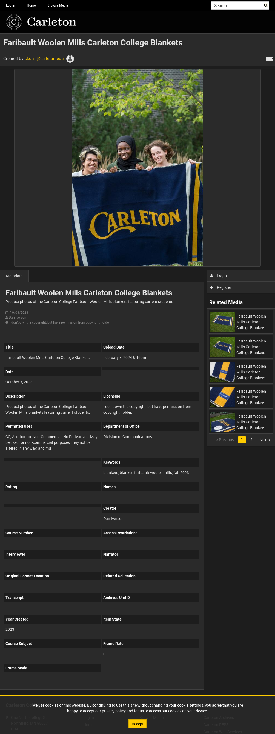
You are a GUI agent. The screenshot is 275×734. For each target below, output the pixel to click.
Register (220, 287)
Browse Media (57, 5)
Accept (138, 723)
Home (31, 5)
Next (265, 439)
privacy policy (114, 710)
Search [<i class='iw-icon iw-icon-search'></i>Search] (266, 5)
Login (218, 275)
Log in (10, 5)
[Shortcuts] (269, 58)
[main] (137, 364)
